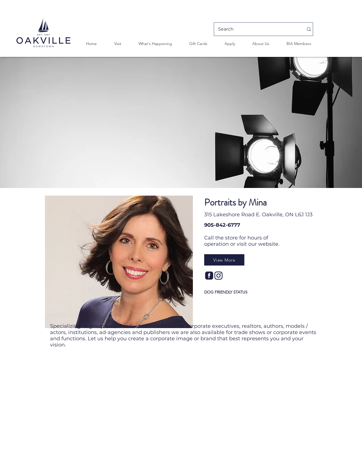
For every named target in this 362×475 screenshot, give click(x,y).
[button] (117, 44)
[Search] (256, 29)
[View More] (224, 260)
